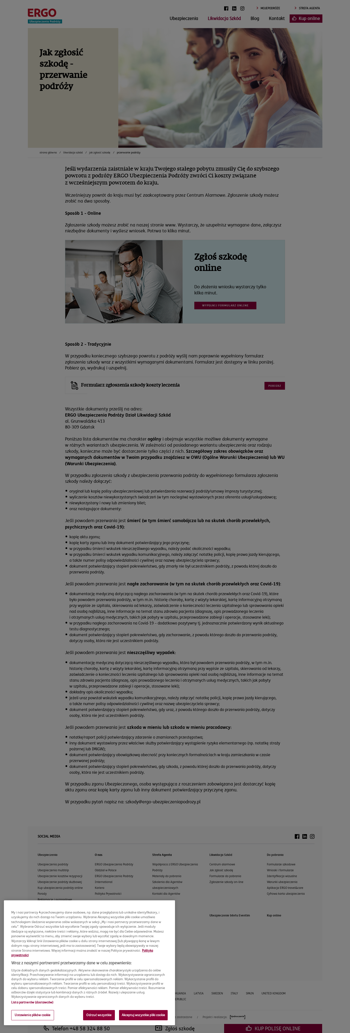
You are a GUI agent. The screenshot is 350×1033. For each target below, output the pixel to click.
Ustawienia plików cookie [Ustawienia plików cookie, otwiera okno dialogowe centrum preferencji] (32, 1015)
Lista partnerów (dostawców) (32, 1002)
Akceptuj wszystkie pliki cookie (143, 1015)
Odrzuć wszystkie (98, 1015)
